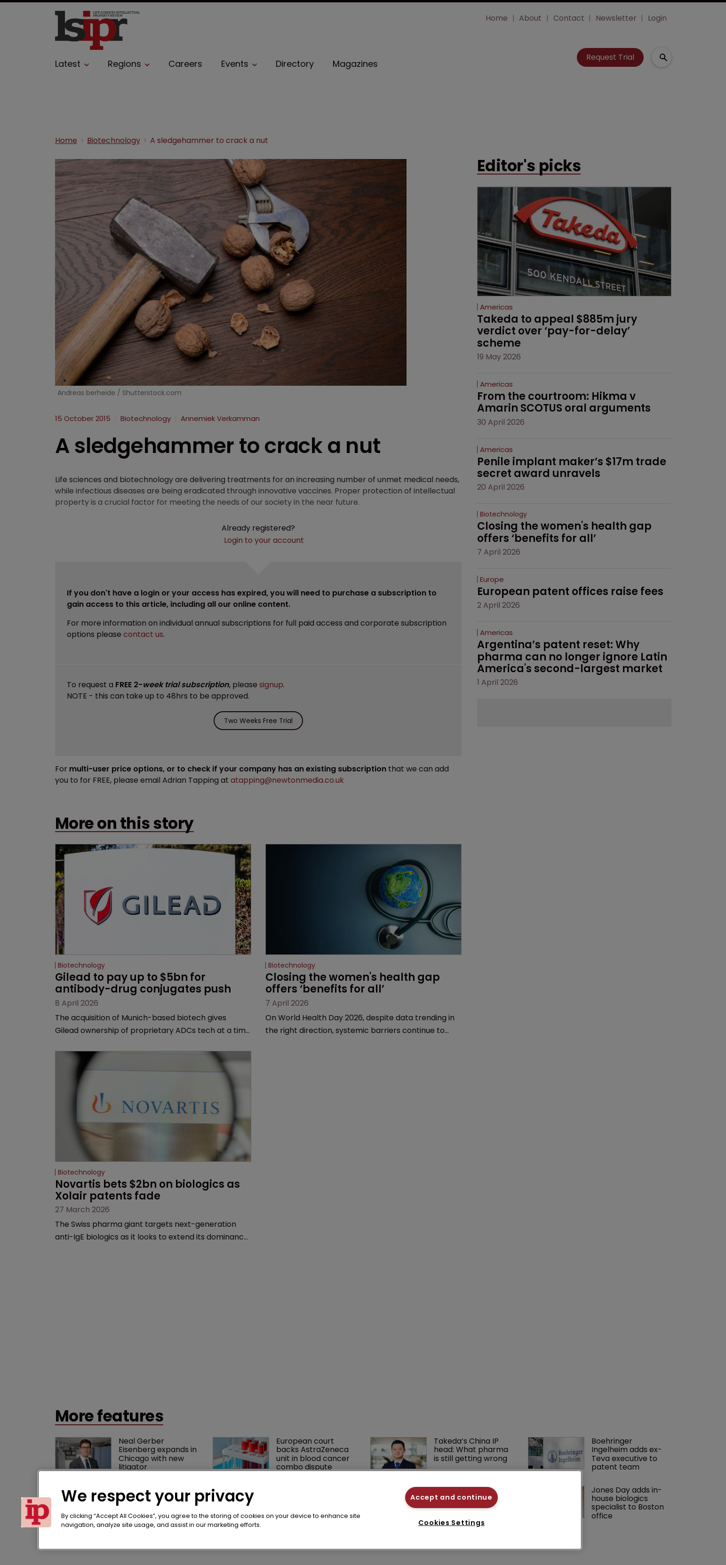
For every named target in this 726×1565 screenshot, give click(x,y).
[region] (310, 1510)
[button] (36, 1512)
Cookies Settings (451, 1522)
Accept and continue (451, 1497)
